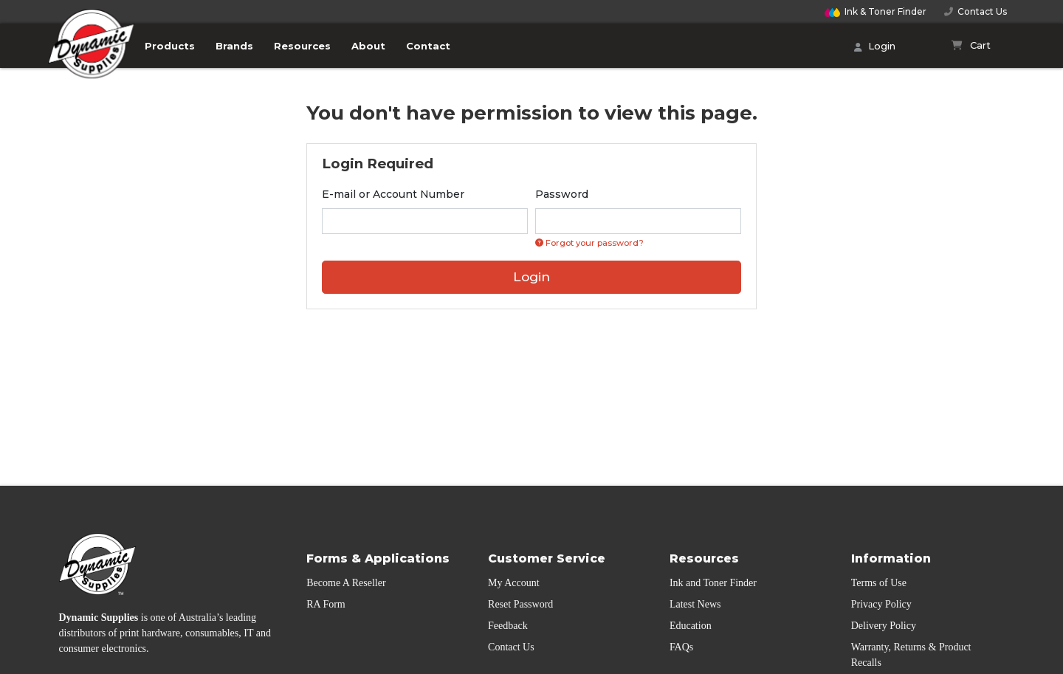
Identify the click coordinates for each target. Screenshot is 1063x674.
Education (691, 625)
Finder (875, 11)
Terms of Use (879, 582)
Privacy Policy (881, 604)
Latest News (695, 604)
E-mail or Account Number (393, 194)
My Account (514, 582)
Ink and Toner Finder (713, 582)
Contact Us (975, 11)
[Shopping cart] (971, 46)
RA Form (325, 604)
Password (561, 194)
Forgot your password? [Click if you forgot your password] (589, 243)
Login (874, 47)
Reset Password (520, 604)
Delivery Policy (883, 625)
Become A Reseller (345, 582)
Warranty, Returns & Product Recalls (911, 655)
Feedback (508, 625)
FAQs (681, 647)
